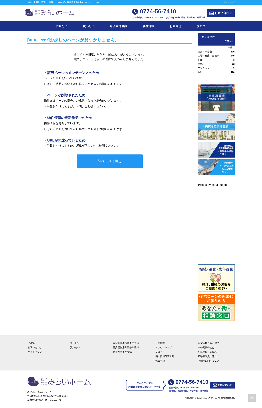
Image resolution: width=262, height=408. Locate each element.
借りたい (61, 26)
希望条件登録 (118, 26)
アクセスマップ (163, 347)
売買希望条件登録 (122, 351)
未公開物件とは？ (207, 347)
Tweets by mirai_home (212, 184)
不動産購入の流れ (207, 356)
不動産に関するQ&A (208, 360)
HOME (31, 343)
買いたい (88, 26)
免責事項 (160, 360)
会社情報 (148, 26)
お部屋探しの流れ (207, 351)
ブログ (201, 26)
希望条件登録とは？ (208, 343)
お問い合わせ (220, 13)
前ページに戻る (110, 161)
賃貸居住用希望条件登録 (126, 347)
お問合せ (175, 26)
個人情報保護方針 (164, 356)
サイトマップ (229, 2)
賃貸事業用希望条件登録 (126, 343)
